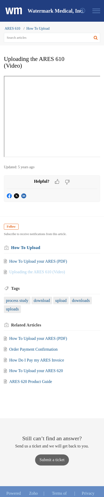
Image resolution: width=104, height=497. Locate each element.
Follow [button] (11, 226)
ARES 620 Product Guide (30, 381)
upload (61, 300)
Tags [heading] (15, 288)
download (42, 300)
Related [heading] (26, 325)
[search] (52, 38)
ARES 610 (12, 28)
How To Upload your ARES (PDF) (38, 261)
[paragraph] (52, 117)
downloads (81, 300)
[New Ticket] (52, 460)
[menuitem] (83, 11)
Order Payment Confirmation (33, 349)
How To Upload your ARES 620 (36, 370)
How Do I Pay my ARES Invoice (36, 360)
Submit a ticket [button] (52, 460)
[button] (83, 11)
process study (17, 300)
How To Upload (38, 28)
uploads (12, 309)
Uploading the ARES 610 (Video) (37, 272)
